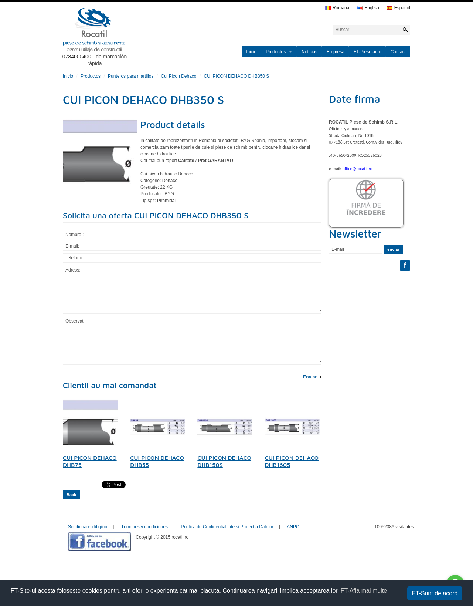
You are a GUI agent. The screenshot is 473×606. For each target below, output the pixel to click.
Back (71, 494)
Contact (398, 51)
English (368, 8)
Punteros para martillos (130, 76)
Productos (276, 51)
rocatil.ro (131, 39)
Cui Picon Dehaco (178, 76)
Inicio (251, 51)
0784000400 (76, 57)
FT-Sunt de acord (435, 593)
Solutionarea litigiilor (88, 526)
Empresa (335, 51)
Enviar (310, 377)
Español (398, 8)
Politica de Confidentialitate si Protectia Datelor (227, 526)
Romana (337, 8)
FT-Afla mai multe (364, 591)
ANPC (293, 526)
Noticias (309, 51)
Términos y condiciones (144, 526)
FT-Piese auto (367, 51)
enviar (393, 249)
